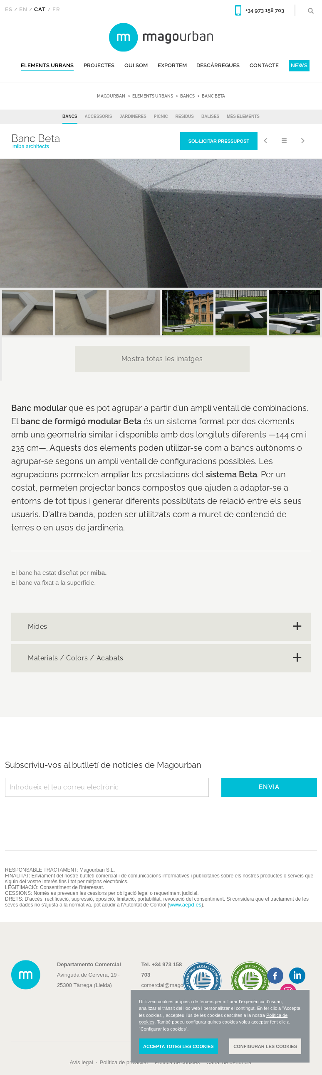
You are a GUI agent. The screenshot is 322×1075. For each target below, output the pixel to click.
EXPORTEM (172, 65)
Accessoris (98, 116)
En (23, 9)
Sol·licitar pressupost (218, 141)
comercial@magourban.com (175, 985)
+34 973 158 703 (264, 10)
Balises (210, 116)
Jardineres (132, 116)
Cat (40, 9)
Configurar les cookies (265, 1046)
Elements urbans (47, 65)
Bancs (69, 116)
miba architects (30, 146)
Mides (37, 626)
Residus (185, 116)
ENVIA (269, 787)
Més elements (243, 116)
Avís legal (81, 1062)
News (299, 65)
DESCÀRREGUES (218, 65)
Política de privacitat (124, 1062)
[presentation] (68, 817)
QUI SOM (136, 65)
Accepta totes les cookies (178, 1046)
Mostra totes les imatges (162, 359)
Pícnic (161, 116)
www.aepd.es (185, 905)
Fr (56, 9)
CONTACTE (264, 65)
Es (8, 9)
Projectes (99, 65)
